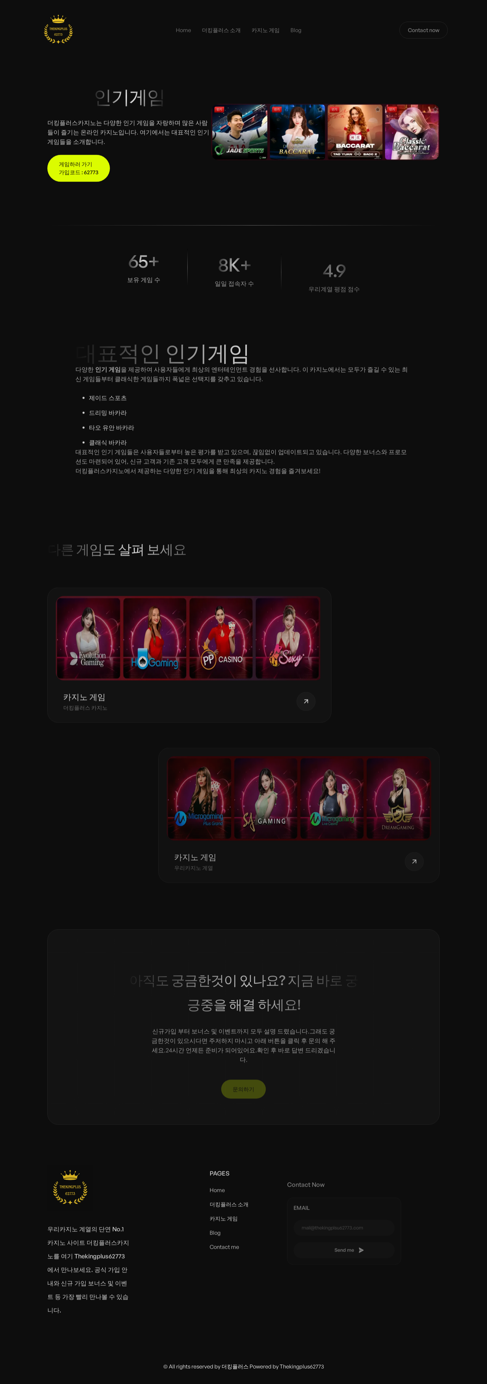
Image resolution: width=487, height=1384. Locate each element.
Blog (296, 30)
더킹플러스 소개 (221, 30)
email (302, 1219)
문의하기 (243, 1089)
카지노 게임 (266, 30)
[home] (58, 30)
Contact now (423, 30)
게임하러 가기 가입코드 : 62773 (78, 169)
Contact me (224, 1252)
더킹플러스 (235, 1366)
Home (183, 30)
